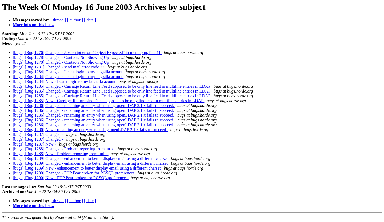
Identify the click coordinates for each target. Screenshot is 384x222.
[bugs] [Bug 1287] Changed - (38, 134)
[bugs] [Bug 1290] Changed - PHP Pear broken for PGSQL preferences (74, 173)
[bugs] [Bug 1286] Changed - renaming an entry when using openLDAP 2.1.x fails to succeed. (94, 105)
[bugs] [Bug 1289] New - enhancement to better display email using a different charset (87, 168)
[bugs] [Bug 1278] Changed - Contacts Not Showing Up (61, 57)
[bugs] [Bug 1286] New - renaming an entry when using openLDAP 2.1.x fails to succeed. (90, 129)
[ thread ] (58, 20)
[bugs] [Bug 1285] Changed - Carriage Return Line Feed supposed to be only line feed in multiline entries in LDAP (112, 86)
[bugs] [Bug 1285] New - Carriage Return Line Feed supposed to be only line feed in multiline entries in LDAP (108, 100)
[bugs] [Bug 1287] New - (35, 144)
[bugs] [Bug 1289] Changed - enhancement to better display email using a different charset (91, 158)
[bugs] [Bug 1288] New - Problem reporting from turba (61, 153)
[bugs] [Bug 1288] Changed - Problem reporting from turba (64, 149)
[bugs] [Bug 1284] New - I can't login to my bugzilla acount (65, 81)
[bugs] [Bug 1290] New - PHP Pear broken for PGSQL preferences (71, 177)
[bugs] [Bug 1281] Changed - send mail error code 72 (59, 67)
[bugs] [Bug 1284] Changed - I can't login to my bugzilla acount (68, 72)
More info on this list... (33, 24)
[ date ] (90, 20)
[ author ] (75, 20)
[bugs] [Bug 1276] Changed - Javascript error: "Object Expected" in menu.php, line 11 (87, 52)
